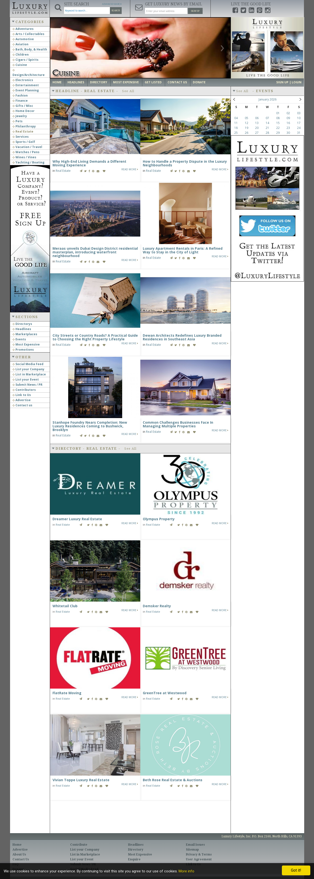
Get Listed (153, 82)
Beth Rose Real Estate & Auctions (172, 780)
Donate (199, 82)
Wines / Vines (24, 157)
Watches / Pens (26, 152)
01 (278, 113)
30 (288, 133)
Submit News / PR (27, 385)
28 (267, 133)
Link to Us (22, 395)
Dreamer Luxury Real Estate (77, 519)
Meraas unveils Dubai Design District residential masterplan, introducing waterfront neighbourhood (95, 252)
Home (57, 82)
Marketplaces (25, 334)
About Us (19, 854)
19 (246, 128)
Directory (98, 82)
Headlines (22, 329)
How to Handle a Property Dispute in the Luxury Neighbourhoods (185, 163)
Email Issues (195, 844)
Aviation (20, 44)
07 (267, 118)
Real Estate (23, 131)
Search (116, 10)
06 (257, 118)
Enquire (134, 859)
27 (257, 133)
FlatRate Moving (66, 693)
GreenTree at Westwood (164, 693)
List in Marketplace (29, 374)
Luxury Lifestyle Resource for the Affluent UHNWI (30, 7)
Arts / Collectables (28, 34)
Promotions (23, 349)
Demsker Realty (157, 606)
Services (21, 137)
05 (246, 118)
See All (128, 91)
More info (186, 871)
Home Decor (24, 111)
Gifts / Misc (23, 106)
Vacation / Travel (27, 147)
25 (236, 133)
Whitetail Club (65, 606)
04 (236, 118)
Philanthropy (24, 126)
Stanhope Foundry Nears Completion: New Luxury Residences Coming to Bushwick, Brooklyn (89, 426)
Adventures (23, 29)
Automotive (23, 39)
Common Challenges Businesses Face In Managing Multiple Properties (178, 424)
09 (288, 118)
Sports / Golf (24, 142)
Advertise (22, 400)
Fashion (20, 95)
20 (257, 128)
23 (288, 128)
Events (19, 339)
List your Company (28, 369)
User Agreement (199, 859)
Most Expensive (26, 344)
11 (236, 123)
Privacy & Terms (199, 854)
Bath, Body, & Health (30, 49)
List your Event (26, 379)
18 (236, 128)
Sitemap (192, 849)
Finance (20, 101)
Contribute (78, 844)
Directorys (22, 324)
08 (278, 118)
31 (299, 133)
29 (278, 133)
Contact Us (177, 82)
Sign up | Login (288, 82)
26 (246, 133)
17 (299, 123)
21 (267, 128)
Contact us (22, 405)
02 (288, 113)
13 (257, 123)
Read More (129, 169)
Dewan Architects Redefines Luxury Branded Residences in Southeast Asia (182, 337)
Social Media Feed (28, 364)
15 (278, 123)
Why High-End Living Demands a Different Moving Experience (89, 163)
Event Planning (26, 90)
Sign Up (195, 11)
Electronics (23, 80)
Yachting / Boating (28, 162)
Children (21, 54)
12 (246, 123)
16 (288, 123)
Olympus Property (159, 519)
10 (299, 118)
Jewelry (20, 116)
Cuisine (20, 65)
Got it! (296, 870)
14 (267, 123)
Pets (18, 121)
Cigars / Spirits (26, 60)
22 (278, 128)
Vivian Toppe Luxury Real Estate (80, 780)
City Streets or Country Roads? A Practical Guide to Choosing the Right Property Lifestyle (95, 337)
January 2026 (267, 99)
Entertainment (26, 85)
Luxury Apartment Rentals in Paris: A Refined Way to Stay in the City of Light (182, 250)
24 (299, 128)
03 (299, 113)
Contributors (24, 390)
